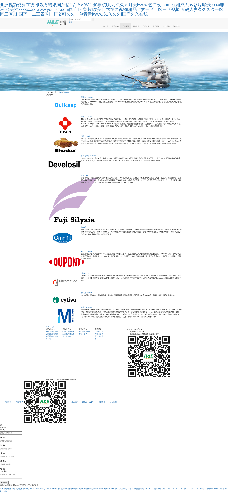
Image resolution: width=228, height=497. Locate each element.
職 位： (3, 461)
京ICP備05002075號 (84, 379)
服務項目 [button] (135, 26)
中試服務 (69, 334)
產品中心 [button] (115, 26)
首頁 (60, 92)
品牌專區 (66, 92)
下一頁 (51, 327)
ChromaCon (85, 273)
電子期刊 (83, 334)
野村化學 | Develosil (88, 156)
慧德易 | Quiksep (87, 97)
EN (70, 22)
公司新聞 (82, 331)
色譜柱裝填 (66, 331)
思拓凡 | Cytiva (86, 293)
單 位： (3, 453)
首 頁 (105, 26)
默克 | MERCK (86, 307)
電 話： (3, 437)
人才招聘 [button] (166, 26)
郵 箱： (3, 445)
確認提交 (4, 482)
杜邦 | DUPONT (87, 251)
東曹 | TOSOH (86, 117)
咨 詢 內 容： (3, 470)
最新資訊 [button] (146, 26)
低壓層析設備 (51, 331)
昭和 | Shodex (86, 136)
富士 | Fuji (84, 175)
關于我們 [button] (156, 26)
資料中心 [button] (176, 26)
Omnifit (83, 227)
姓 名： (3, 430)
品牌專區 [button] (125, 26)
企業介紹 (98, 331)
